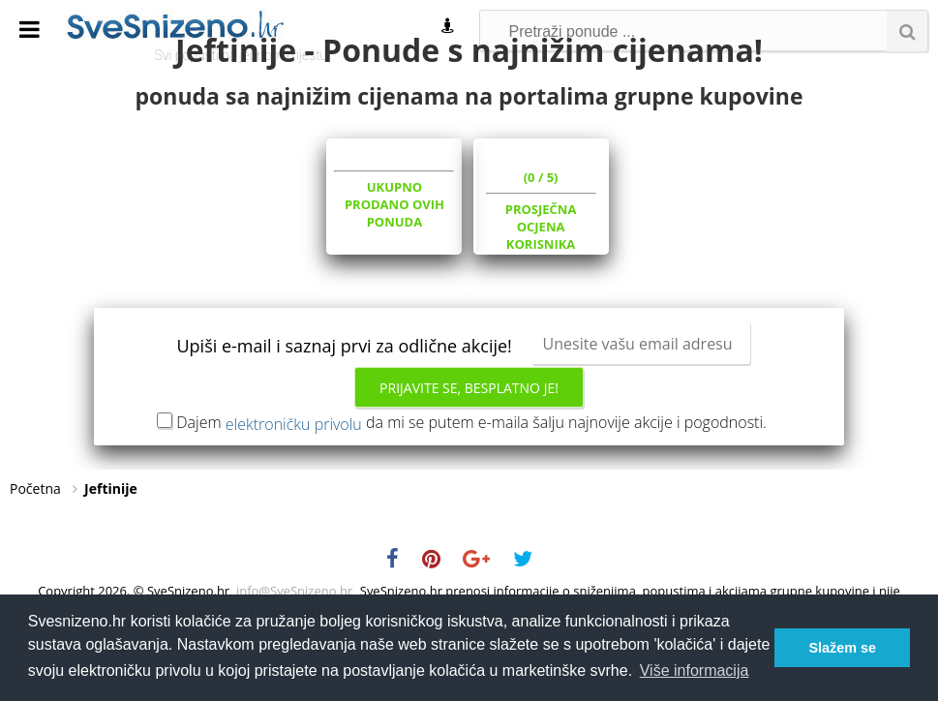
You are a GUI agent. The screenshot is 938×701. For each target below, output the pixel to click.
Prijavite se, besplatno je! (469, 448)
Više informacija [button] (694, 670)
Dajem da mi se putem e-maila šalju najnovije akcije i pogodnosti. (471, 482)
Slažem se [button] (842, 647)
